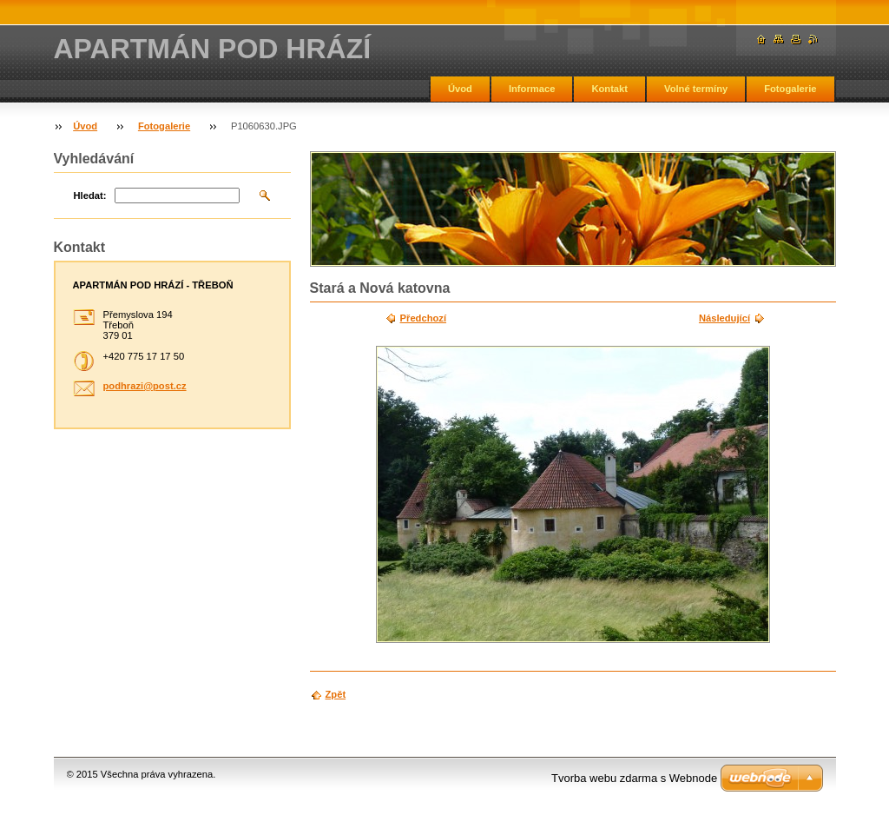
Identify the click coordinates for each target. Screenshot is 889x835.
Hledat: (90, 195)
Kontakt (609, 88)
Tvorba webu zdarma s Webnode (634, 778)
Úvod (460, 88)
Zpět (336, 694)
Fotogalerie (790, 88)
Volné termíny (696, 88)
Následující (724, 318)
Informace (532, 88)
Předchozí (423, 318)
